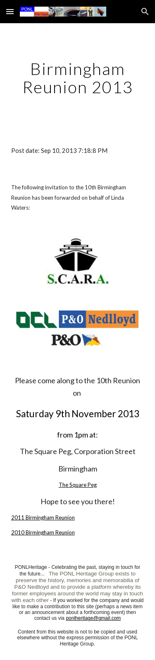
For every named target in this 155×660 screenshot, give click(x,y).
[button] (10, 11)
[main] (78, 77)
